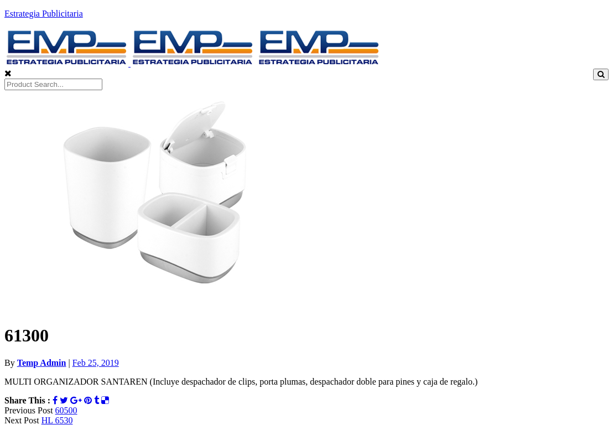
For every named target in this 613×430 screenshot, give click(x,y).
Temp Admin (41, 362)
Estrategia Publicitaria (43, 13)
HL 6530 (57, 420)
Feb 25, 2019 (95, 362)
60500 (66, 410)
